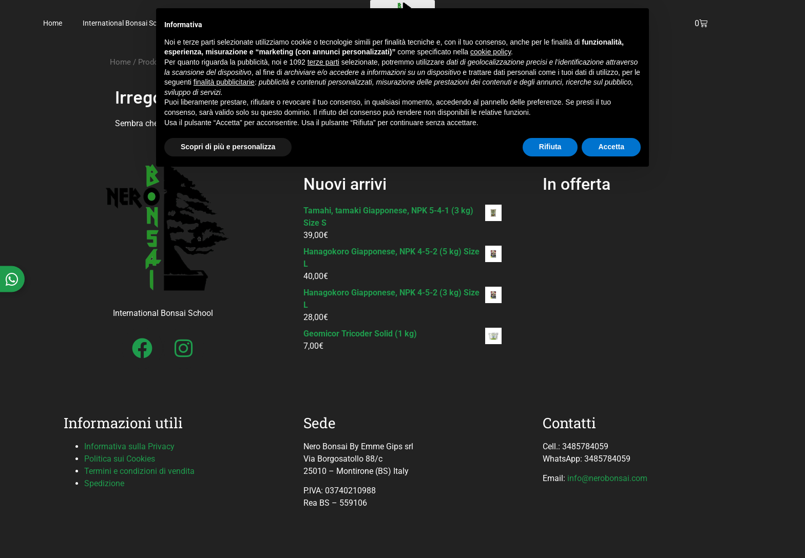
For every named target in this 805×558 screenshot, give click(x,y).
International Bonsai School (126, 23)
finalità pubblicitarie (224, 82)
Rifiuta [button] (550, 147)
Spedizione (104, 483)
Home (52, 23)
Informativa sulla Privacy (129, 446)
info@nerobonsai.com (607, 478)
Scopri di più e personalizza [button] (228, 147)
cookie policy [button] (490, 52)
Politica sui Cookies (119, 459)
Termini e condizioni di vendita (139, 471)
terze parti (323, 62)
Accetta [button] (611, 147)
